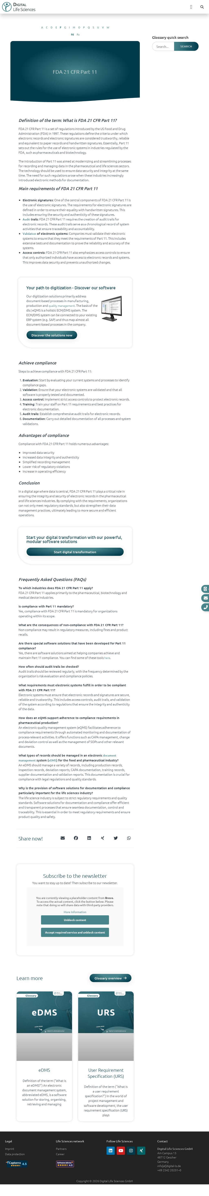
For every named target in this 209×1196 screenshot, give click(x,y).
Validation (30, 233)
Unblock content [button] (75, 922)
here (107, 660)
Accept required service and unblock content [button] (75, 935)
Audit (26, 219)
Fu (78, 34)
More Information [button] (75, 914)
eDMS (54, 763)
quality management (63, 305)
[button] (191, 7)
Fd (72, 34)
